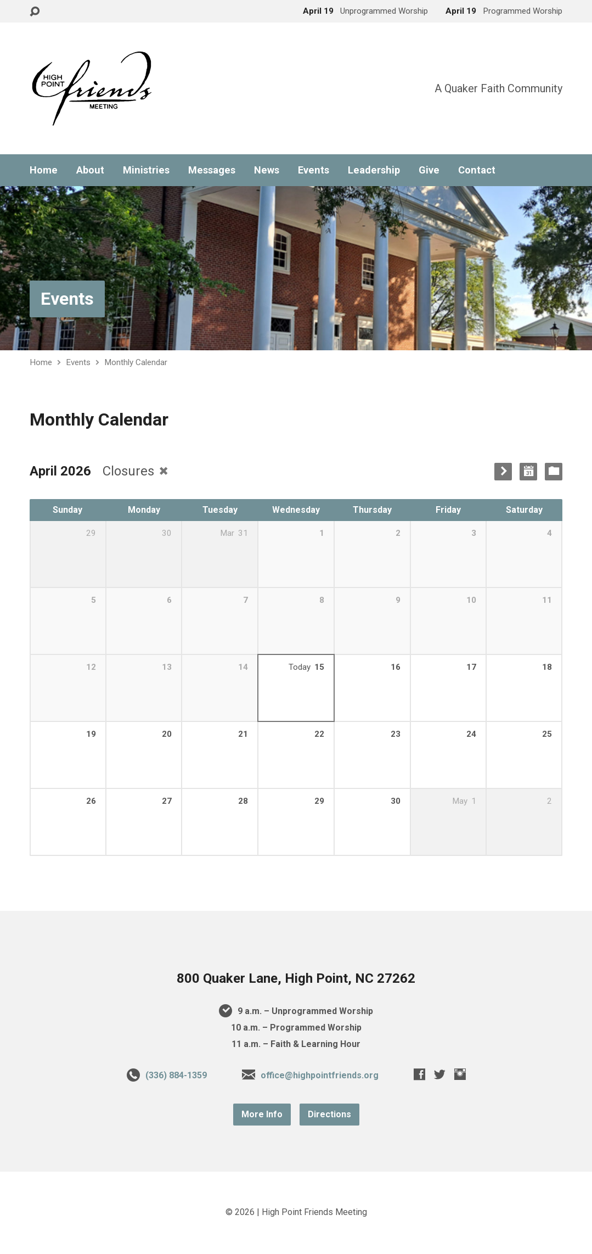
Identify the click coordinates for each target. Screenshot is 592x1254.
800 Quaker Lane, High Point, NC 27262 (296, 978)
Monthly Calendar (135, 362)
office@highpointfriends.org (320, 1075)
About (90, 170)
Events (313, 170)
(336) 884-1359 (176, 1075)
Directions (329, 1114)
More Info (262, 1114)
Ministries (146, 170)
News (266, 170)
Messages (211, 170)
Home (44, 170)
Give (429, 170)
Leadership (374, 170)
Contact (476, 170)
